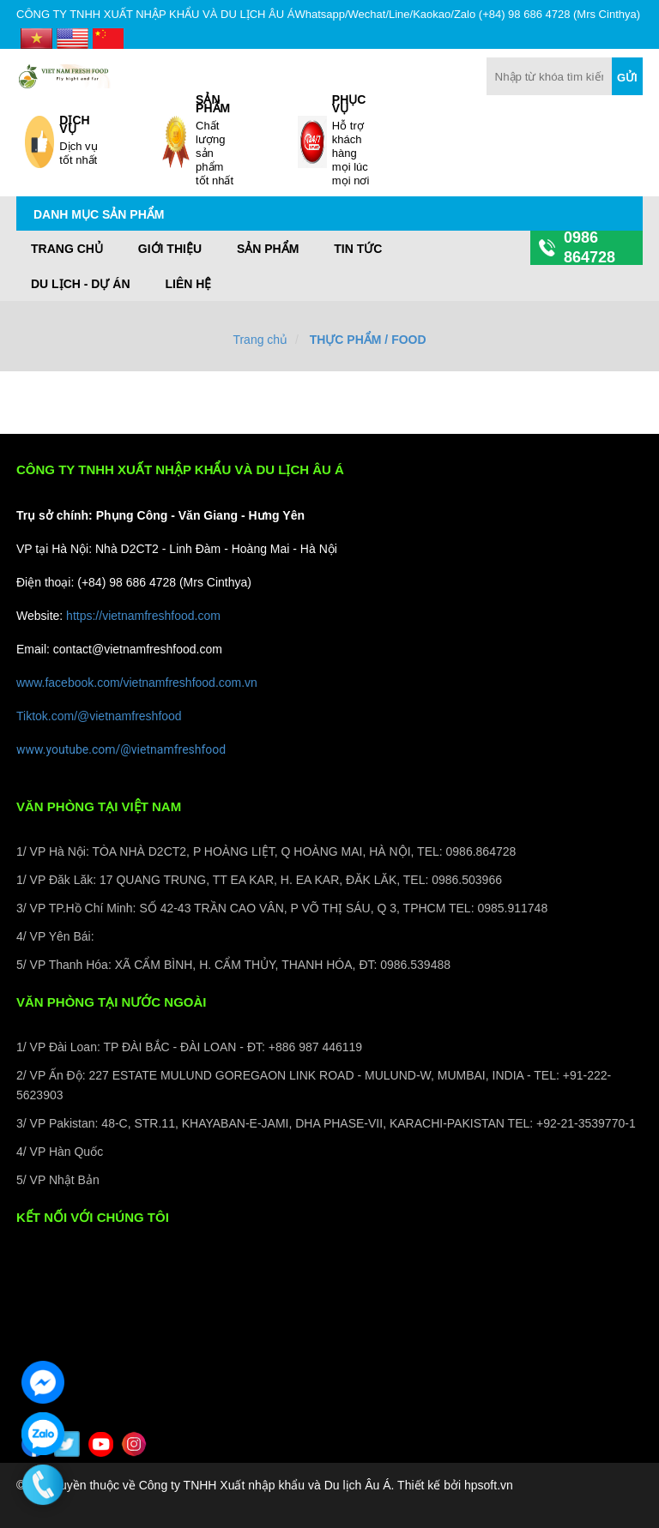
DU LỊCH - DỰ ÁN (80, 284)
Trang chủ (67, 248)
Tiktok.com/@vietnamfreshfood (99, 716)
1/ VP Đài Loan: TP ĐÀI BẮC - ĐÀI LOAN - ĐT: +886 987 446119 (189, 1047)
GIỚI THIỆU (170, 248)
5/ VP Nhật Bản (58, 1180)
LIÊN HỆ (188, 284)
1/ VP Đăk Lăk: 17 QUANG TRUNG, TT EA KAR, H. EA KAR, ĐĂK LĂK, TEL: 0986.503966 (259, 880)
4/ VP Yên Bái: (55, 936)
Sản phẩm (268, 248)
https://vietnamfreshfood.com (143, 616)
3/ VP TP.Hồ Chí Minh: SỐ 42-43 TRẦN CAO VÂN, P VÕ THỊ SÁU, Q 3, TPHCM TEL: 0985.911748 (281, 908)
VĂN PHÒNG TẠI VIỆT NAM (98, 806)
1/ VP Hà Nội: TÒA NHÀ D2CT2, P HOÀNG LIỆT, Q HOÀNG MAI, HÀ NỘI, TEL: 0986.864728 (266, 851)
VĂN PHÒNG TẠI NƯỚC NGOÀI (111, 1002)
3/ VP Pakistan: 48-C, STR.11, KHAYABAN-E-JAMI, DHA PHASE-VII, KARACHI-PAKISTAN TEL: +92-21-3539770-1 (326, 1123)
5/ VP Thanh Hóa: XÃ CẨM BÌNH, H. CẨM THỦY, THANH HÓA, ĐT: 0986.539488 (233, 965)
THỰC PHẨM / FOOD (368, 339)
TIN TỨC (358, 248)
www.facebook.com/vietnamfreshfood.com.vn (136, 682)
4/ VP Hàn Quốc (59, 1151)
